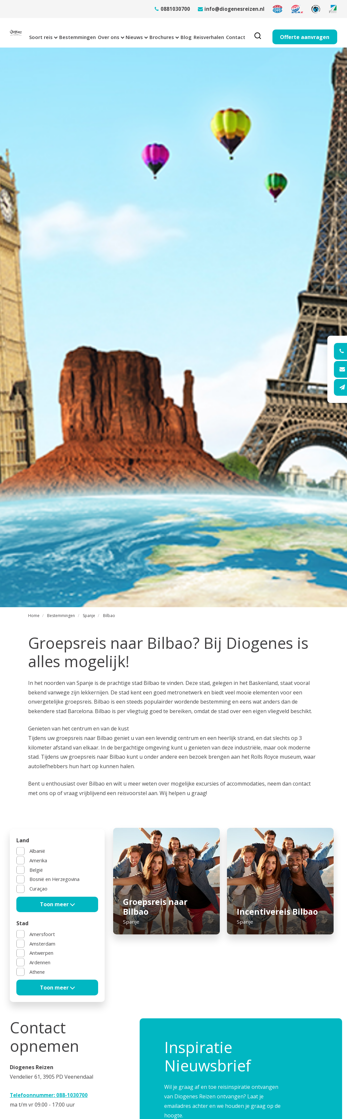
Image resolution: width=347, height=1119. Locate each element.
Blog (204, 32)
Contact (264, 32)
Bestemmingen (73, 32)
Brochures (177, 32)
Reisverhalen (232, 32)
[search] (288, 33)
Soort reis (34, 32)
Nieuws (143, 32)
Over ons (112, 32)
